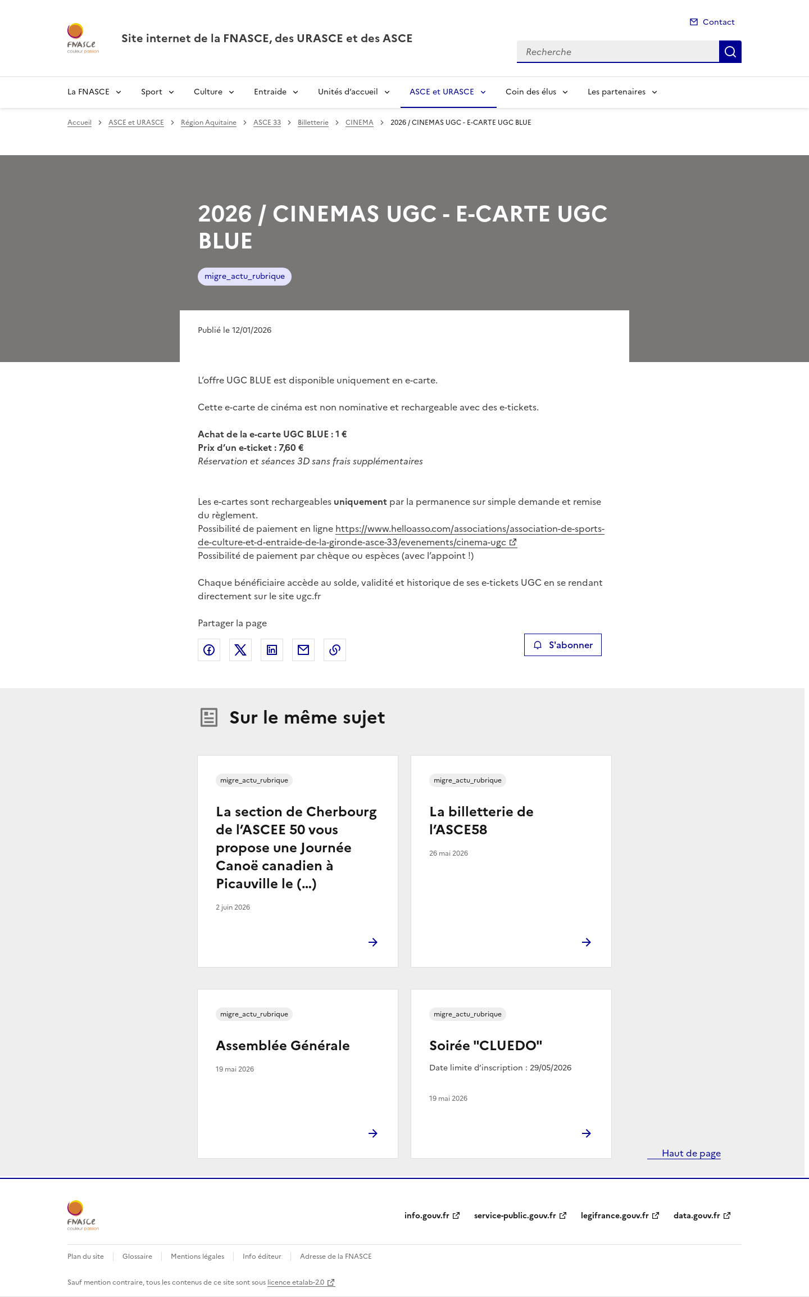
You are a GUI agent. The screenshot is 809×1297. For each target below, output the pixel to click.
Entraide (270, 92)
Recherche (730, 51)
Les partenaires (617, 92)
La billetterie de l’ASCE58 (481, 821)
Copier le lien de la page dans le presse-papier (335, 650)
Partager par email (303, 650)
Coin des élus (531, 92)
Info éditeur (262, 1256)
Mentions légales (197, 1256)
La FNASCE (88, 92)
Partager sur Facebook (209, 650)
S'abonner (562, 645)
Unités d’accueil (348, 92)
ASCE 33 (267, 123)
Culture (208, 92)
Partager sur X (240, 650)
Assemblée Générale (283, 1046)
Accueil (79, 123)
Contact (719, 22)
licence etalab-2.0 (295, 1282)
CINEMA (360, 123)
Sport (151, 92)
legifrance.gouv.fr (615, 1216)
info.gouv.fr (426, 1216)
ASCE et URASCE (442, 92)
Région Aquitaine (209, 123)
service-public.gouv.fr (515, 1216)
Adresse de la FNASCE (336, 1256)
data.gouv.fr (697, 1216)
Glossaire (137, 1256)
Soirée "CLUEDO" (486, 1046)
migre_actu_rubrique (244, 276)
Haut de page (690, 1153)
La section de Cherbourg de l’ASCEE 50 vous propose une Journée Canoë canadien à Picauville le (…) (296, 848)
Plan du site (85, 1256)
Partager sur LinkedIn (272, 650)
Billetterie (313, 123)
